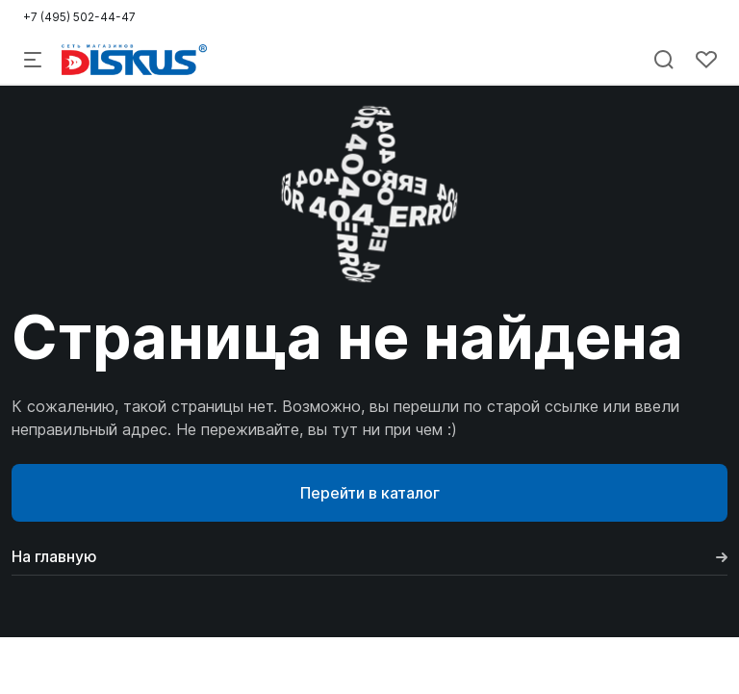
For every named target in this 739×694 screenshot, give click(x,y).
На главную (369, 556)
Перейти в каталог (370, 492)
